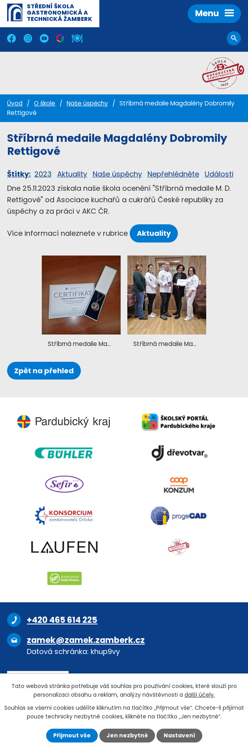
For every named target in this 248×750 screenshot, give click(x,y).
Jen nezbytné (127, 735)
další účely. (200, 695)
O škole (44, 103)
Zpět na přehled (44, 371)
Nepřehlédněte (173, 174)
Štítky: (19, 174)
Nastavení (179, 735)
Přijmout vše (72, 735)
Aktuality (72, 174)
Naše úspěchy (87, 103)
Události (219, 174)
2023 (43, 174)
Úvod (14, 103)
